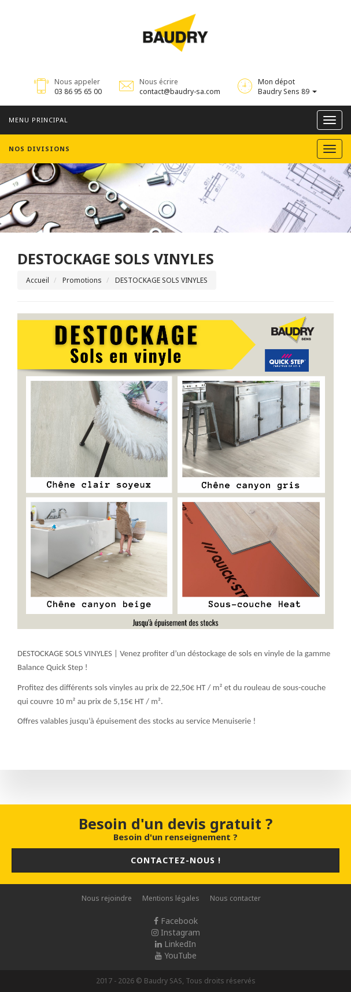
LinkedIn (175, 943)
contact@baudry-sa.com (179, 91)
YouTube (176, 955)
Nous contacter (235, 898)
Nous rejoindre (107, 898)
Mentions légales (170, 898)
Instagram (176, 932)
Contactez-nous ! (176, 860)
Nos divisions (39, 148)
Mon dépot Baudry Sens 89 (287, 86)
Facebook (176, 920)
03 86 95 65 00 (78, 91)
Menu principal (38, 119)
